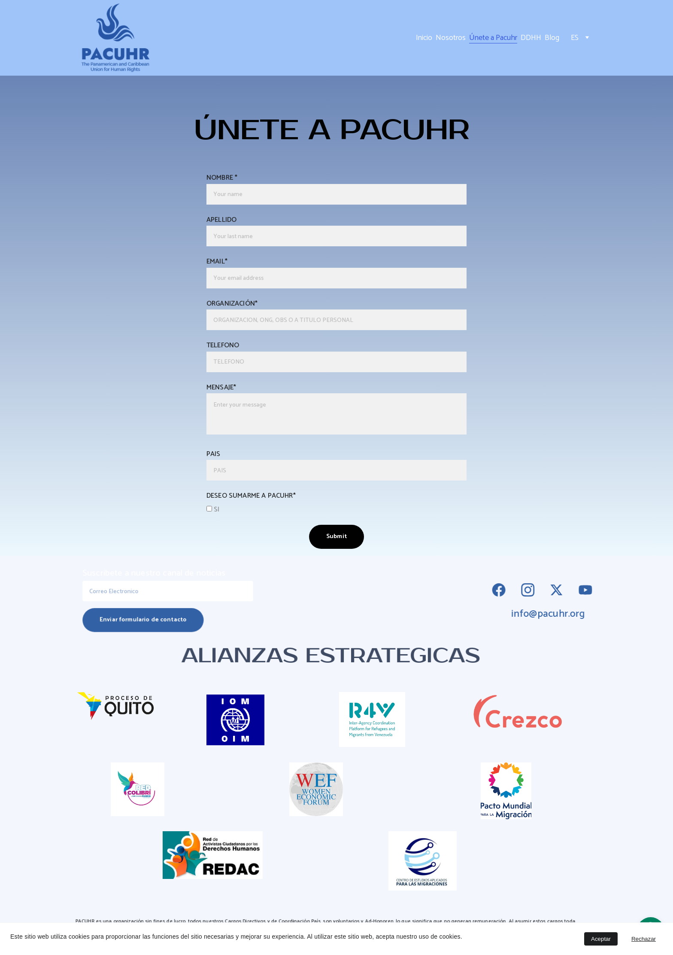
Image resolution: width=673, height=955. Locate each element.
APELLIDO (224, 222)
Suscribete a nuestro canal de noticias (155, 574)
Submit (337, 534)
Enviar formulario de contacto (144, 619)
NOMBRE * (224, 181)
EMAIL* (219, 263)
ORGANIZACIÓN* (234, 304)
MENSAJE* (223, 386)
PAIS (216, 452)
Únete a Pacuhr (493, 37)
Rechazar (643, 939)
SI (215, 506)
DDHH (531, 37)
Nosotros (451, 37)
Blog (552, 37)
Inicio (424, 37)
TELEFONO (225, 345)
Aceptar (601, 939)
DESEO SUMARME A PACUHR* (253, 493)
